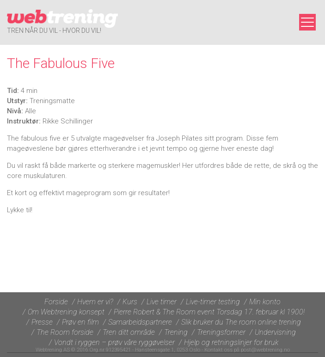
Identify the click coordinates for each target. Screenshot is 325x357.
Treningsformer (221, 332)
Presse (42, 322)
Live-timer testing (213, 301)
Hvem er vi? (95, 301)
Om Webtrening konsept (66, 312)
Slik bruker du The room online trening (241, 322)
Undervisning (275, 332)
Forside (56, 301)
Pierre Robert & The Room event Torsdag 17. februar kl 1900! (209, 312)
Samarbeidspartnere (140, 322)
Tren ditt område (129, 332)
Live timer (162, 301)
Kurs (130, 301)
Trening (176, 332)
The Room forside (65, 332)
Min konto (265, 301)
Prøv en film (80, 322)
